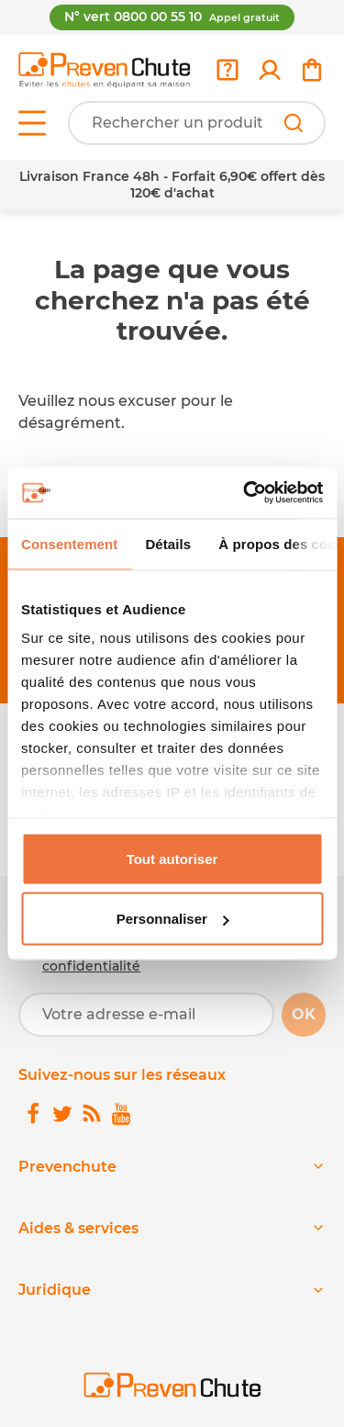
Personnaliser (173, 919)
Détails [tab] (168, 543)
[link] (269, 70)
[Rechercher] (293, 123)
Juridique (54, 1289)
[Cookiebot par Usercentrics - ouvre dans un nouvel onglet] (245, 493)
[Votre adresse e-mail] (146, 1015)
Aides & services (78, 1228)
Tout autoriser (172, 858)
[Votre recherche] (197, 123)
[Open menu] (32, 123)
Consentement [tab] (69, 543)
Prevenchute (67, 1166)
